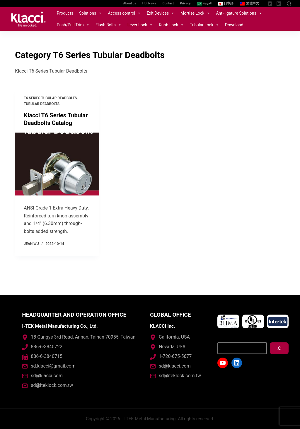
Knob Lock (171, 25)
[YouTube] (270, 3)
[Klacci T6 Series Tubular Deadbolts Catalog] (57, 164)
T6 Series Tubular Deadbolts (50, 98)
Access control (124, 13)
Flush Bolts (109, 25)
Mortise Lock (195, 13)
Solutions (90, 13)
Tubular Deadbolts (41, 104)
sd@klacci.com (47, 375)
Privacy (185, 3)
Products (65, 13)
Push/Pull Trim (73, 25)
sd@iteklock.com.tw (52, 385)
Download (234, 25)
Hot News (149, 3)
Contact (168, 3)
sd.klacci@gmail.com (53, 366)
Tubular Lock (204, 25)
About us (129, 3)
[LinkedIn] (279, 3)
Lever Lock (140, 25)
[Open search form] (289, 3)
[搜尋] (279, 348)
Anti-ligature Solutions (239, 13)
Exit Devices (161, 13)
